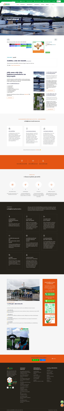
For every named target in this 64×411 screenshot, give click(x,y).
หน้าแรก (18, 4)
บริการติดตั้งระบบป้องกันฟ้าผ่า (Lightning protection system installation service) (25, 372)
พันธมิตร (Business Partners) (50, 376)
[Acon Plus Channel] (13, 387)
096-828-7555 (29, 1)
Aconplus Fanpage (37, 1)
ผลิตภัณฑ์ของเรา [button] (30, 4)
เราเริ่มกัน (37, 149)
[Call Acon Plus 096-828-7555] (62, 405)
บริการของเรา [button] (23, 4)
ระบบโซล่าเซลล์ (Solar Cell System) (37, 375)
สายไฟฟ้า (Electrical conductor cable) (38, 381)
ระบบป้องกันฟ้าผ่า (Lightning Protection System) (37, 372)
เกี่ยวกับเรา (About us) (49, 378)
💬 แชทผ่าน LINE (35, 360)
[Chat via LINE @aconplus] (62, 402)
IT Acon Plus (55, 410)
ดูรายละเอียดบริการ (50, 90)
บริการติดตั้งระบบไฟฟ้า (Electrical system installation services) (25, 397)
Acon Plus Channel (46, 1)
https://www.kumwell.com (15, 65)
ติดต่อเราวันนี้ (26, 94)
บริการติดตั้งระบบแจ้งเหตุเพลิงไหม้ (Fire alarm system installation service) (25, 393)
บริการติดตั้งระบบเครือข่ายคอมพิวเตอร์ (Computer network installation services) (24, 389)
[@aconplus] (22, 1)
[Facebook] (7, 387)
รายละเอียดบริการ (11, 24)
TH (58, 1)
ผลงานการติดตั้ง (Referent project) (50, 373)
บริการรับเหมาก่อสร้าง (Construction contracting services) (24, 401)
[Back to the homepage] (6, 4)
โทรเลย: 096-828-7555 (49, 291)
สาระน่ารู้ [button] (43, 4)
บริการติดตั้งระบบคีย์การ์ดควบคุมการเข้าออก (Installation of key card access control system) (25, 384)
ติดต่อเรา (47, 4)
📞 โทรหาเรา (43, 360)
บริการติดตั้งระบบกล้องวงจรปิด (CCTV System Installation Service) (25, 379)
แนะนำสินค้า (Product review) (50, 371)
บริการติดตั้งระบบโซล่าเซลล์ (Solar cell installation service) (24, 376)
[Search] (55, 4)
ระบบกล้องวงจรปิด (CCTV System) (36, 378)
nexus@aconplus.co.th (16, 1)
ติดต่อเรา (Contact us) (49, 381)
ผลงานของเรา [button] (37, 4)
